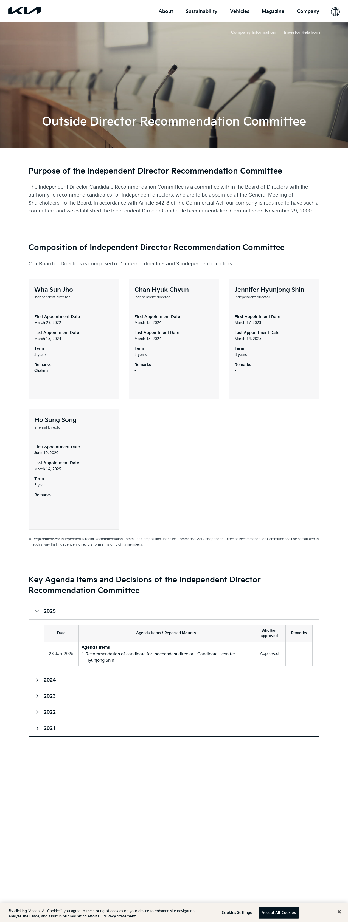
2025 (50, 611)
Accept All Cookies (279, 912)
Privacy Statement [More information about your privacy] (119, 916)
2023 (50, 696)
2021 (50, 728)
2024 (50, 680)
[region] (174, 912)
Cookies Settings (237, 912)
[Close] (339, 912)
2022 (50, 712)
